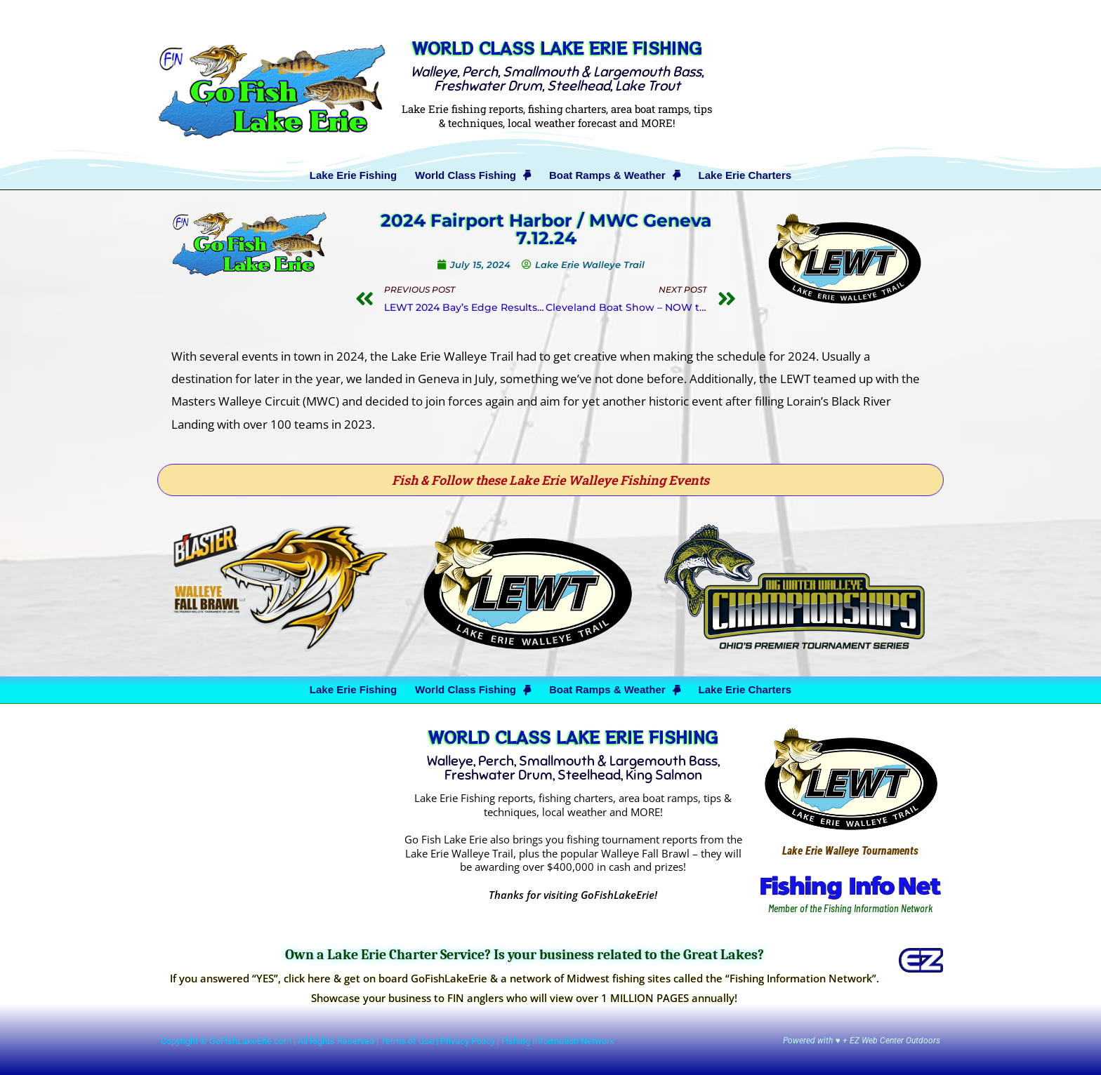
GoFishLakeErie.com (250, 1041)
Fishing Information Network (557, 1041)
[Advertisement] (834, 89)
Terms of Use (407, 1041)
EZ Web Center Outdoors (895, 1041)
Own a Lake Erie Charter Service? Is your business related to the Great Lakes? (524, 955)
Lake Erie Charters (745, 175)
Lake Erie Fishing (353, 175)
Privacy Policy (467, 1041)
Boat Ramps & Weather (614, 175)
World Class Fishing (473, 175)
